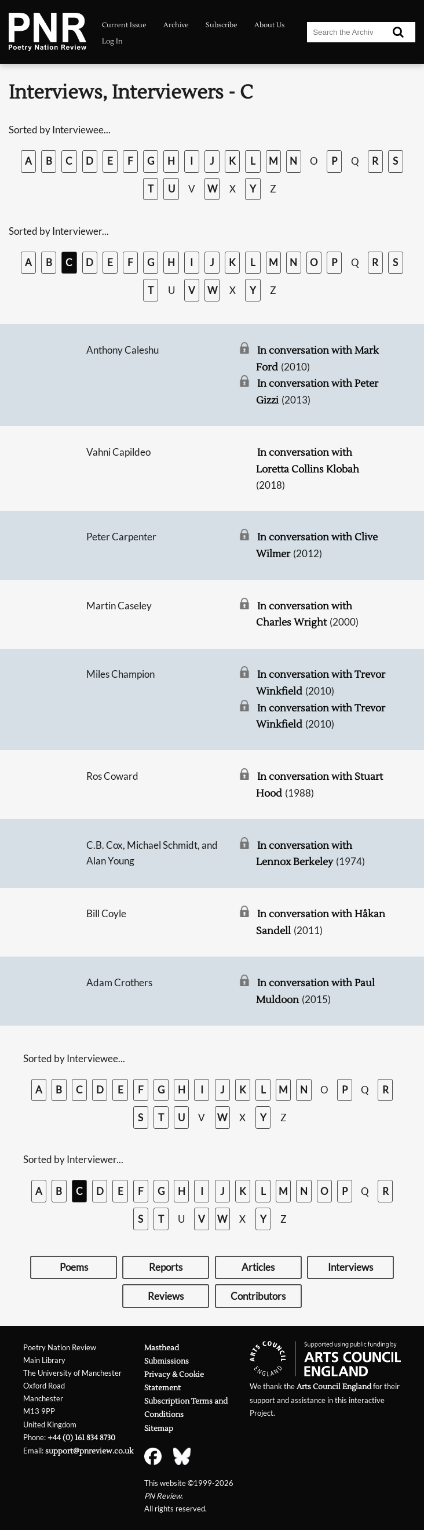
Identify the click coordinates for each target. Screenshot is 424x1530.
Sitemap (158, 1428)
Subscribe (221, 25)
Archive (176, 25)
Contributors (258, 1296)
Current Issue (124, 25)
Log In (112, 41)
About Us (269, 25)
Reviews (166, 1296)
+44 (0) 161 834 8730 (81, 1437)
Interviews (350, 1267)
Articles (258, 1267)
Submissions (166, 1361)
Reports (165, 1267)
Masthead (161, 1348)
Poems (74, 1267)
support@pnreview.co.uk (89, 1451)
